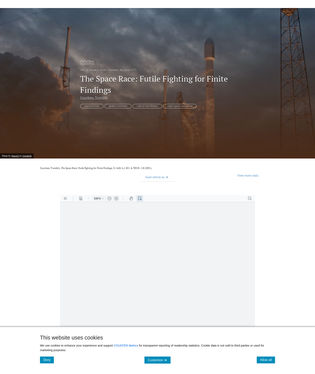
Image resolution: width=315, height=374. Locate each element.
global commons (118, 106)
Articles (87, 61)
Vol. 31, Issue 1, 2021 (93, 70)
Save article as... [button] (156, 177)
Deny (48, 360)
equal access (91, 106)
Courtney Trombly (93, 98)
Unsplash (27, 155)
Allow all (267, 360)
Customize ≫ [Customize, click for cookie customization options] (159, 360)
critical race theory (147, 106)
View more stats (248, 175)
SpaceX (15, 155)
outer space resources (179, 106)
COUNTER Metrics (126, 345)
